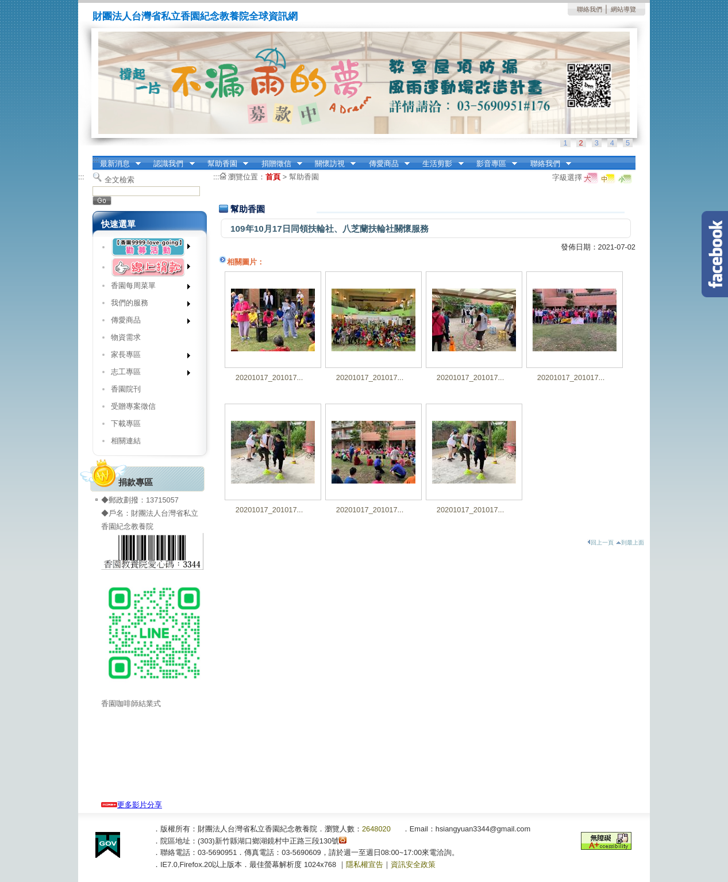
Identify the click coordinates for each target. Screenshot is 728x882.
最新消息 (117, 163)
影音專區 (493, 163)
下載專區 (126, 423)
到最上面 (630, 542)
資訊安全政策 (413, 864)
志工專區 (146, 374)
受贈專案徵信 (133, 406)
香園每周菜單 (146, 287)
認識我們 (171, 163)
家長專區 (146, 356)
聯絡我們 (589, 9)
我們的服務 (146, 305)
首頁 (272, 176)
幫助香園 (224, 163)
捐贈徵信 (278, 163)
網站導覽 (623, 9)
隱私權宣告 (364, 864)
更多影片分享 (131, 804)
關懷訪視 (331, 163)
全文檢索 (119, 179)
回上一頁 (600, 542)
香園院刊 (126, 389)
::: (96, 159)
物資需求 (126, 337)
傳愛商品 (385, 163)
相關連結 (126, 440)
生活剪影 (439, 163)
